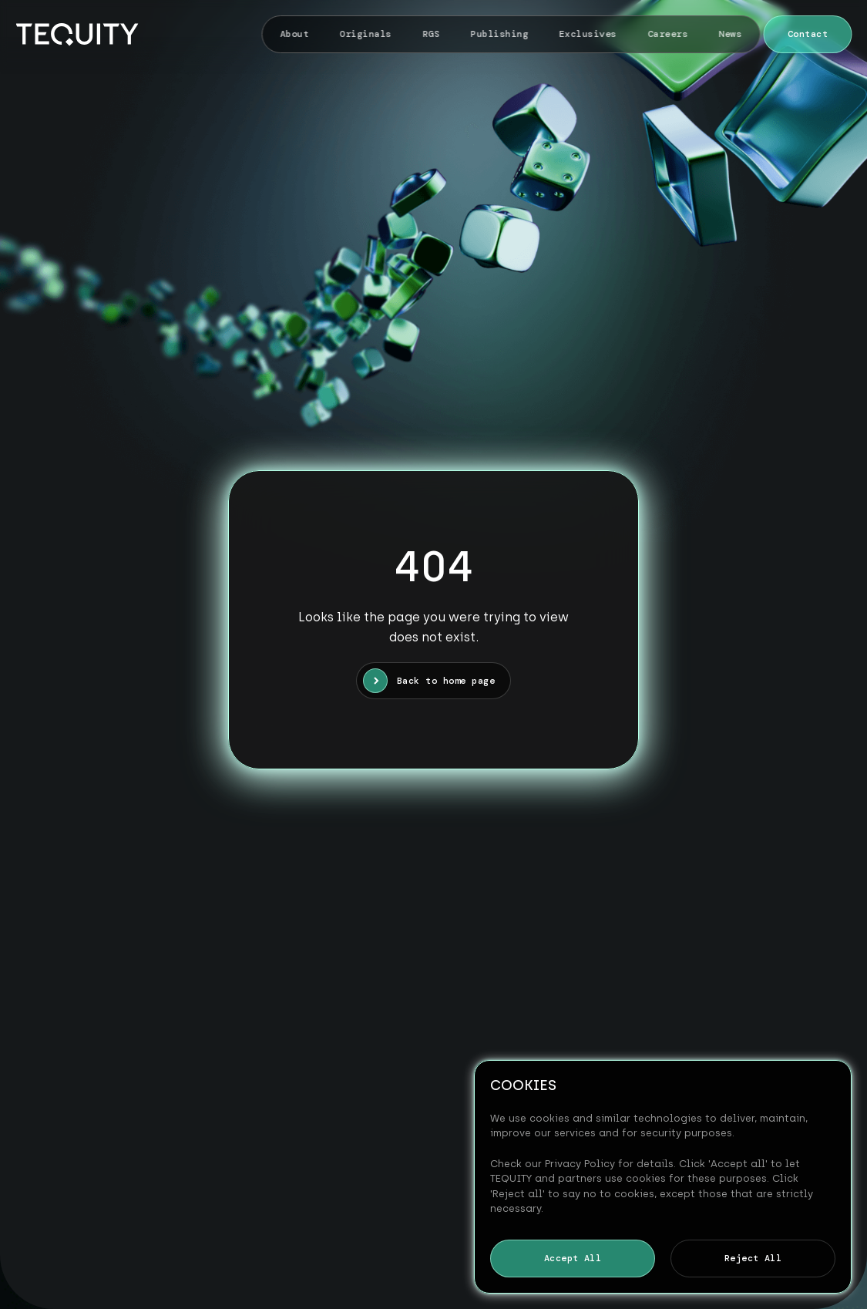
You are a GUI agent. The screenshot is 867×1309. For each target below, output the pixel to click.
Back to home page (446, 681)
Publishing (500, 34)
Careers (667, 34)
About (295, 34)
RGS (430, 34)
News (730, 34)
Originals (365, 34)
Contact (808, 34)
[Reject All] (832, 1176)
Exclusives (588, 34)
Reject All (753, 1258)
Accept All (573, 1258)
